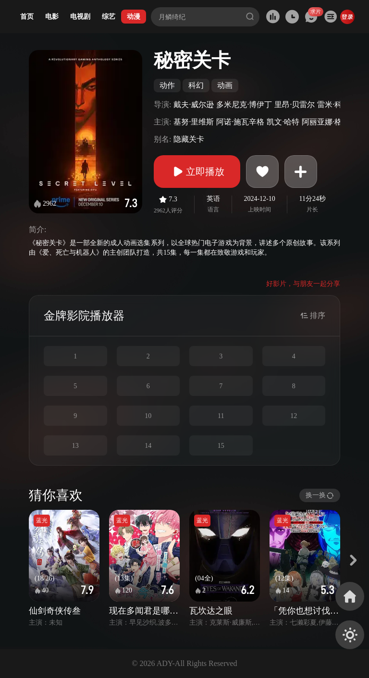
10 (148, 415)
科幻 (196, 85)
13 (75, 445)
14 (148, 445)
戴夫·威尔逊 (193, 104)
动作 (167, 85)
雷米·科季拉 (337, 104)
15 (221, 445)
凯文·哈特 (283, 122)
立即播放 (197, 171)
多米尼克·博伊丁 (244, 104)
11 (221, 415)
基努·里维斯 (193, 122)
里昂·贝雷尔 (294, 104)
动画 (225, 85)
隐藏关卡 (188, 139)
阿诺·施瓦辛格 (240, 122)
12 (293, 415)
